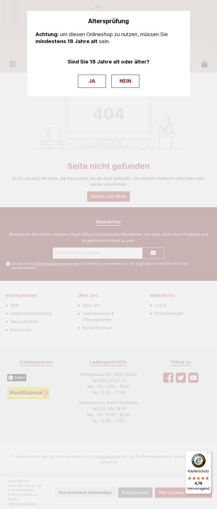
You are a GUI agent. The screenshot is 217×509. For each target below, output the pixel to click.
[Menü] (208, 454)
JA (92, 81)
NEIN (125, 81)
